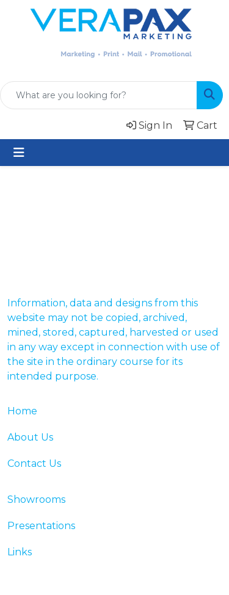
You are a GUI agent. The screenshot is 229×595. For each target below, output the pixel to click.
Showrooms (36, 499)
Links (19, 552)
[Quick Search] (98, 95)
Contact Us (34, 463)
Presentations (41, 526)
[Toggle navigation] (19, 152)
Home (22, 411)
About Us (30, 437)
